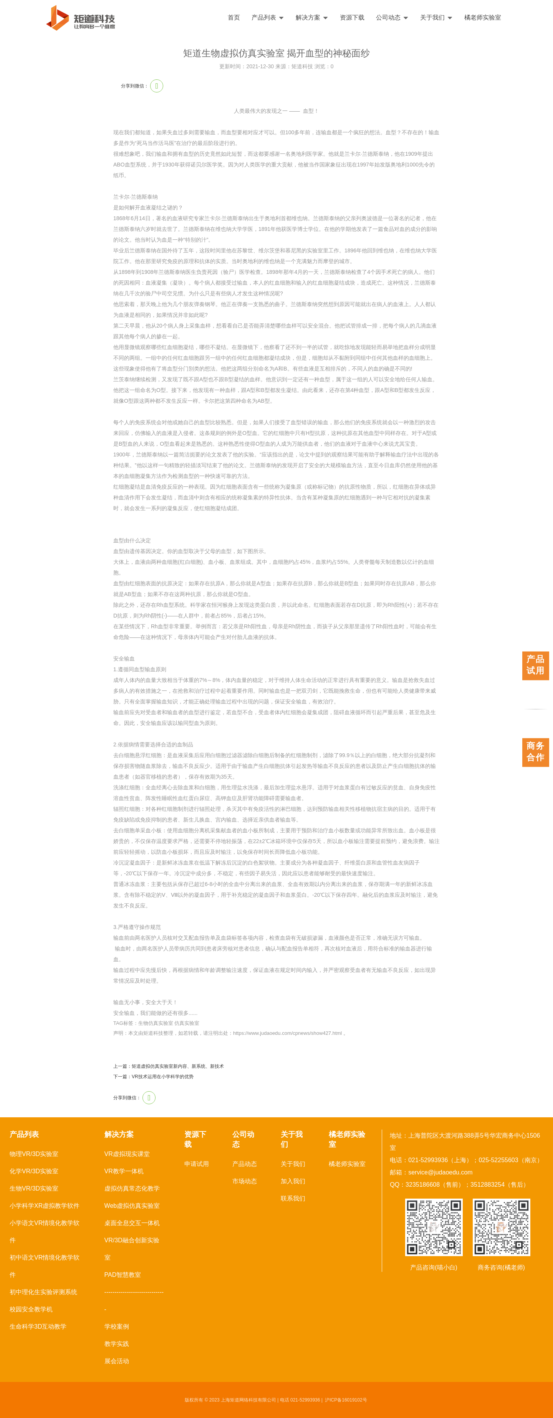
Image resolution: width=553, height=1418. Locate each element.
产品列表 (268, 17)
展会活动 (116, 1361)
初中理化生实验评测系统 (43, 1292)
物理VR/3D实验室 (34, 1154)
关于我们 (436, 17)
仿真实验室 (186, 1023)
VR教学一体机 (124, 1171)
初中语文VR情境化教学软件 (44, 1266)
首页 (234, 17)
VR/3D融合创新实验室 (131, 1249)
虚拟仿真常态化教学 (132, 1188)
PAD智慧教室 (122, 1274)
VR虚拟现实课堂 (127, 1154)
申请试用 (196, 1164)
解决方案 (312, 17)
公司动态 (392, 17)
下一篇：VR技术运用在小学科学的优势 (153, 1076)
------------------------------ (134, 1301)
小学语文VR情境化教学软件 (44, 1231)
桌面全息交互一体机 (132, 1223)
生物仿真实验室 (155, 1023)
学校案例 (116, 1326)
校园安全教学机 (31, 1309)
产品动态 (244, 1164)
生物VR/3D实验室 (34, 1188)
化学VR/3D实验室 (34, 1171)
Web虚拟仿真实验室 (132, 1205)
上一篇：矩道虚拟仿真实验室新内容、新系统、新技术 (168, 1066)
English (525, 18)
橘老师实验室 (482, 17)
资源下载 (352, 17)
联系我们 (293, 1198)
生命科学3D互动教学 (38, 1326)
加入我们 (293, 1181)
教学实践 (116, 1344)
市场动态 (244, 1181)
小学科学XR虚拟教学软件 (44, 1205)
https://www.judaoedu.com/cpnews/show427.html (287, 1033)
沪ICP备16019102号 (346, 1400)
